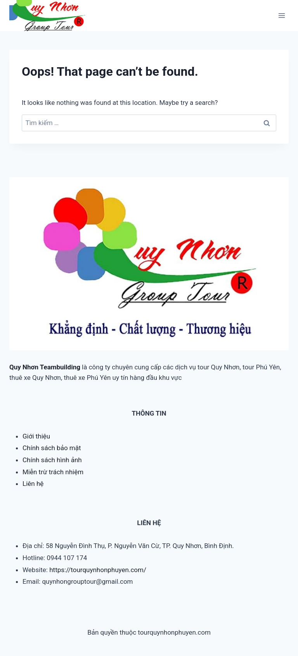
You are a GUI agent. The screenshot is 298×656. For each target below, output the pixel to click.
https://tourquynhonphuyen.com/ (97, 570)
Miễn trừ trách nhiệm (53, 472)
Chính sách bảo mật (52, 448)
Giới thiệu (36, 436)
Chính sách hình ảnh (52, 460)
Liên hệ (33, 483)
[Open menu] (281, 15)
